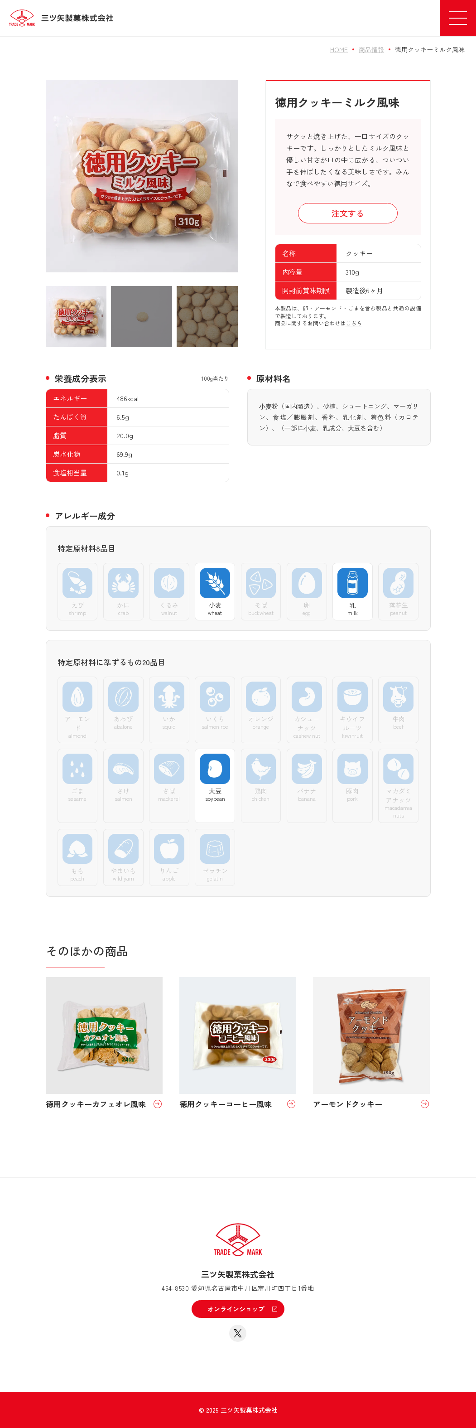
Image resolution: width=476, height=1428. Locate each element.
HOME (339, 49)
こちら (354, 323)
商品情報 (371, 49)
